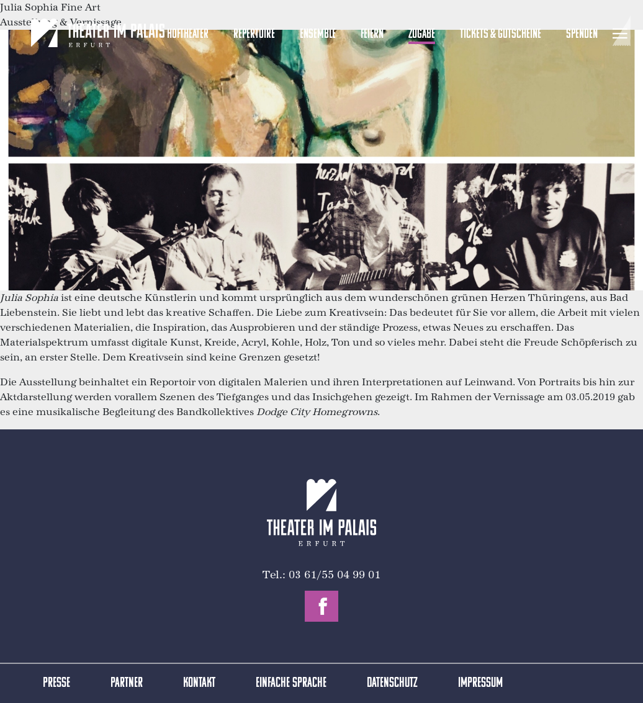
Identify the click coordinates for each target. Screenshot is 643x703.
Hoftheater (188, 34)
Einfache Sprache (291, 683)
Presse (56, 683)
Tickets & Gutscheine (500, 34)
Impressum (480, 683)
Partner (126, 683)
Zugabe (421, 34)
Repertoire (254, 34)
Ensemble (318, 34)
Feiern (372, 34)
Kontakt (199, 683)
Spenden (582, 34)
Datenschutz (392, 683)
